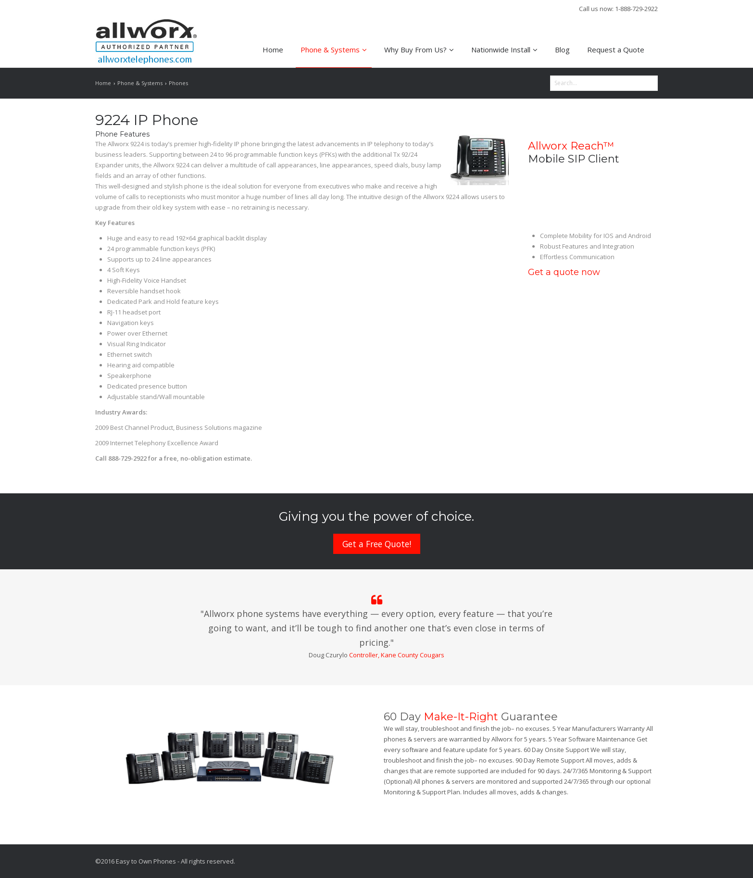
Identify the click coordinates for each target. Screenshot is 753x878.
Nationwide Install (504, 49)
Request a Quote (615, 49)
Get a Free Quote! (376, 544)
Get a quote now (564, 272)
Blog (562, 49)
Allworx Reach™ (571, 145)
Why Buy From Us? (419, 49)
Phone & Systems (334, 49)
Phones (178, 83)
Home (273, 49)
